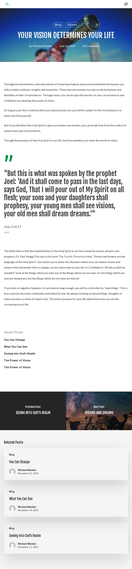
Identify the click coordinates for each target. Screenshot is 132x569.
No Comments (91, 45)
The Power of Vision (17, 360)
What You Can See (16, 346)
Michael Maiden (42, 45)
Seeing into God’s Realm (19, 353)
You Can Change (14, 340)
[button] (126, 4)
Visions (72, 24)
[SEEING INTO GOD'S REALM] (33, 411)
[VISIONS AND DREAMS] (99, 411)
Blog (58, 24)
